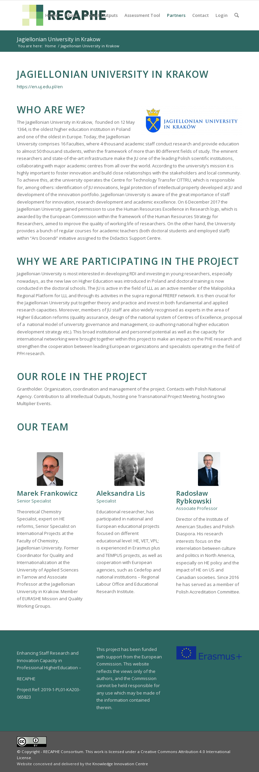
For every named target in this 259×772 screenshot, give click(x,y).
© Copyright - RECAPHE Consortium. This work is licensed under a (79, 751)
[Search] (236, 15)
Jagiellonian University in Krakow (58, 39)
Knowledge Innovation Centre (120, 763)
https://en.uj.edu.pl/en (40, 87)
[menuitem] (51, 15)
